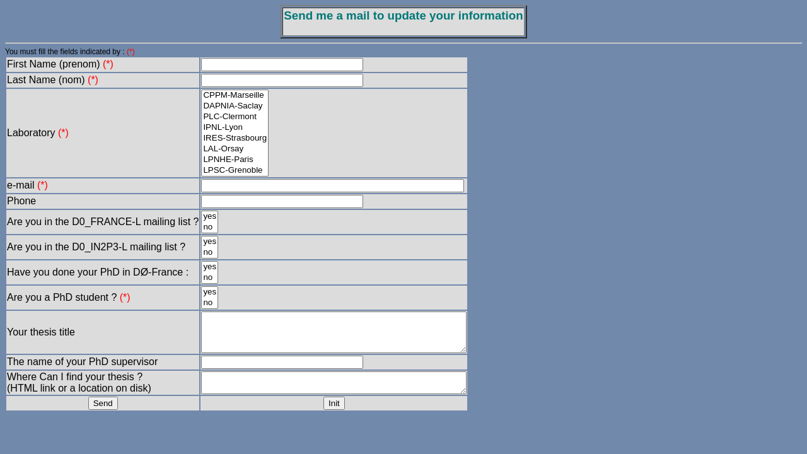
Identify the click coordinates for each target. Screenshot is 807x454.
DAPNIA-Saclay (235, 106)
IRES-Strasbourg (235, 138)
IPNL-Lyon (235, 127)
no (210, 227)
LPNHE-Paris (235, 159)
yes (210, 216)
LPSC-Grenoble (235, 170)
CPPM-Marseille (235, 95)
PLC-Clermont (235, 117)
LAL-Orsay (235, 149)
